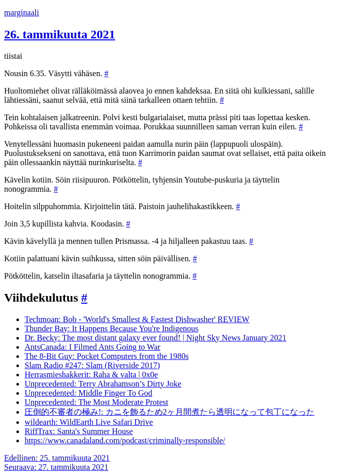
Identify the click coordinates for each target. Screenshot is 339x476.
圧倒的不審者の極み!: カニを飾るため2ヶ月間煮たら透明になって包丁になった (169, 411)
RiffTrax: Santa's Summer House (79, 431)
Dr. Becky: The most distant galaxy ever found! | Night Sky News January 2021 (155, 337)
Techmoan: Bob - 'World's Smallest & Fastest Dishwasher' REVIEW (137, 319)
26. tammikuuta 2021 (59, 34)
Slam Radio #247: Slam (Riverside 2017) (92, 365)
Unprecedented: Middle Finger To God (88, 393)
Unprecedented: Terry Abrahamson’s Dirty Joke (103, 383)
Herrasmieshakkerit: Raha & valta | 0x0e (91, 374)
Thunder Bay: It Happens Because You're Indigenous (111, 328)
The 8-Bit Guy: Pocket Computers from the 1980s (106, 356)
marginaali (21, 12)
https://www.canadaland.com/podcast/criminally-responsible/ (125, 440)
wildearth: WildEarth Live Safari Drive (89, 422)
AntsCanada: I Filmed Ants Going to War (92, 347)
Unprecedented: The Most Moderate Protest (96, 402)
